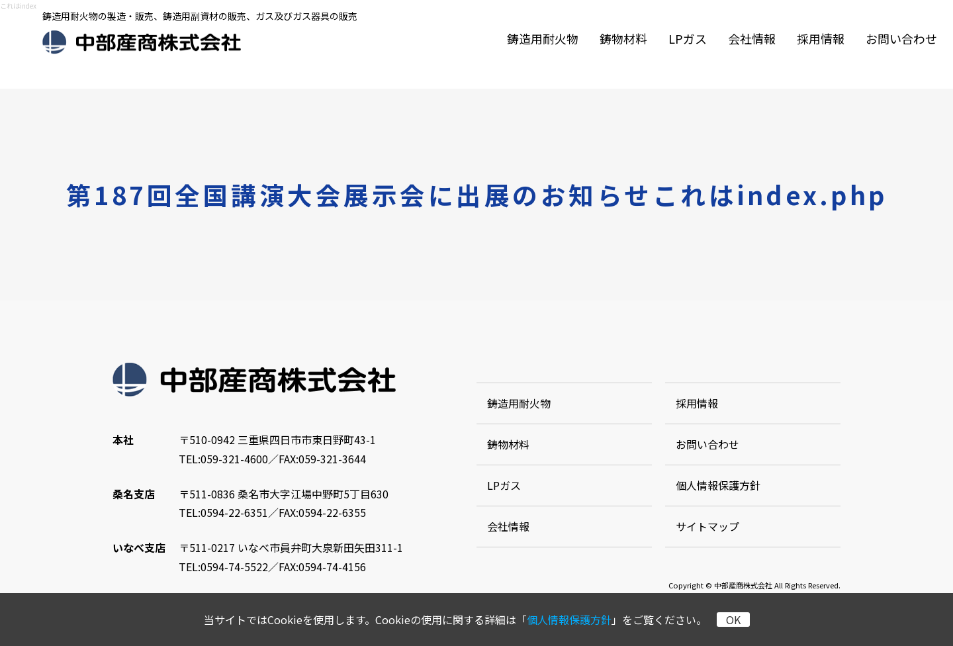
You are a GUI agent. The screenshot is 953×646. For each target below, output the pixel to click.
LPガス (687, 38)
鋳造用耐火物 (542, 38)
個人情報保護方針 (569, 619)
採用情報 (820, 38)
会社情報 (752, 38)
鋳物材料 (623, 38)
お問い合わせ (901, 38)
